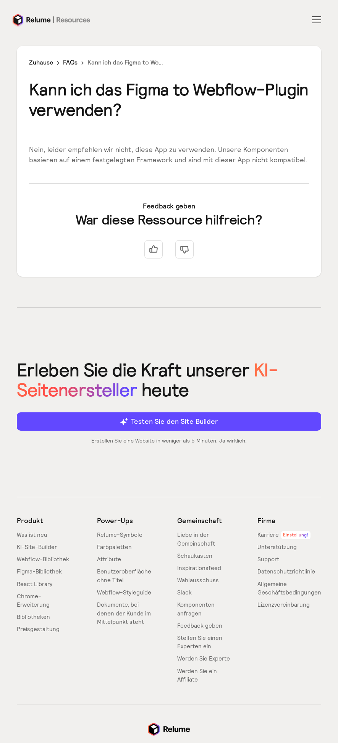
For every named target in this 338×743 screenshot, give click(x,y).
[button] (318, 20)
